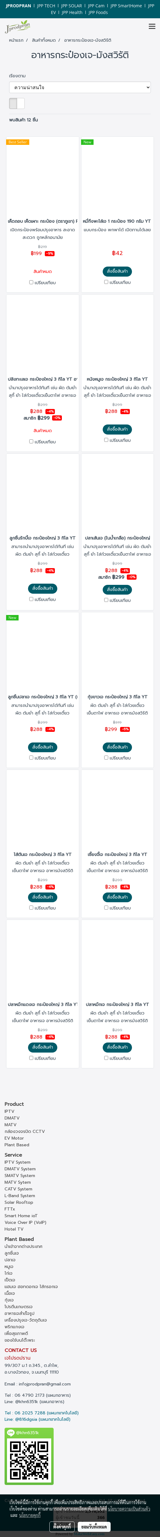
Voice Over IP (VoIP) (25, 1222)
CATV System (18, 1189)
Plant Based (17, 1145)
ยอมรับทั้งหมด (94, 1526)
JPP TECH (46, 6)
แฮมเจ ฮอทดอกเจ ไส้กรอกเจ (31, 1287)
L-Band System (20, 1196)
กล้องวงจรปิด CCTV (25, 1131)
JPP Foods (98, 12)
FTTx (10, 1209)
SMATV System (20, 1175)
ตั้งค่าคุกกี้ (62, 1526)
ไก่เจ (8, 1273)
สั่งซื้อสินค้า (117, 271)
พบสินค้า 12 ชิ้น (23, 120)
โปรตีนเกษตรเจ (19, 1307)
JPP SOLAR (71, 6)
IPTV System (17, 1162)
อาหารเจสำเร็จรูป (19, 1313)
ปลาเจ (10, 1260)
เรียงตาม (19, 76)
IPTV (9, 1111)
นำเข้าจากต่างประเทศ (23, 1246)
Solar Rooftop (19, 1202)
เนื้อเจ (10, 1293)
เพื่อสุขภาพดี (16, 1333)
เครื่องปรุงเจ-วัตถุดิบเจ (26, 1320)
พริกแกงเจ (14, 1327)
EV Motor (14, 1138)
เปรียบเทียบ (45, 283)
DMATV (12, 1118)
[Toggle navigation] (152, 26)
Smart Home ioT (21, 1216)
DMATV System (20, 1169)
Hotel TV (14, 1229)
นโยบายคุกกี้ (30, 1515)
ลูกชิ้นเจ (12, 1253)
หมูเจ (9, 1266)
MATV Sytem (18, 1182)
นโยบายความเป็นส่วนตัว (129, 1508)
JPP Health (72, 12)
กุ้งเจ (9, 1300)
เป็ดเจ (10, 1280)
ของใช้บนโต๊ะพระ (20, 1340)
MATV (10, 1125)
